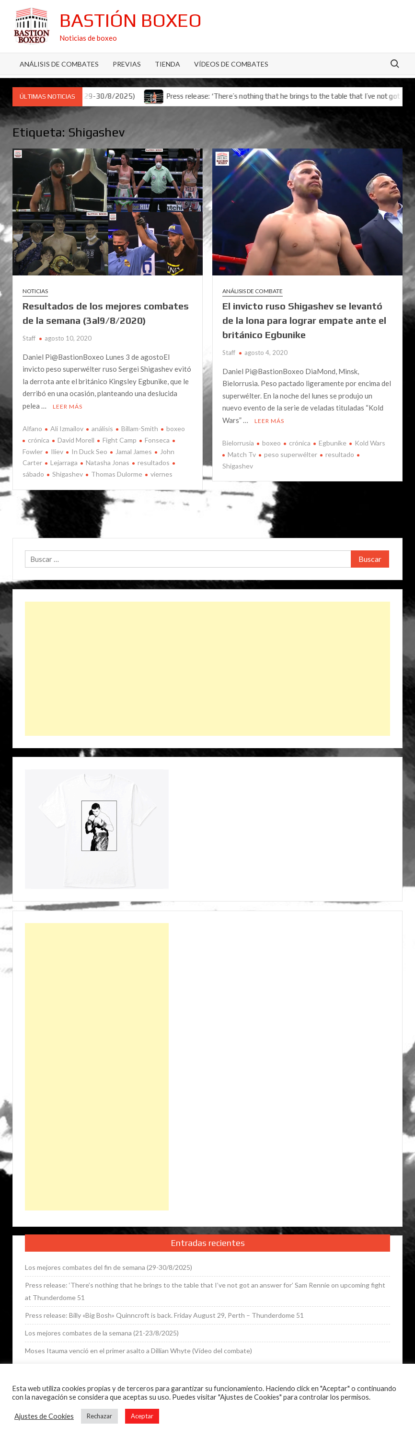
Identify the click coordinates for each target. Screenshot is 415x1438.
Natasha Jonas (107, 462)
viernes (161, 474)
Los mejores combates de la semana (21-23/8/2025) (102, 1333)
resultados (154, 462)
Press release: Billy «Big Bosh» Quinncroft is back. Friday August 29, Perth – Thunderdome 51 (164, 1315)
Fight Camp (120, 440)
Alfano (32, 428)
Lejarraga (64, 462)
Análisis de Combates (59, 64)
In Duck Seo (89, 451)
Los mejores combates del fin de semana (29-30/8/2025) (108, 1267)
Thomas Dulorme (116, 474)
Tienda (167, 64)
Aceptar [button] (142, 1416)
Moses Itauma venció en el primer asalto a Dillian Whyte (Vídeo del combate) (138, 1351)
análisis (102, 428)
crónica (38, 440)
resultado (339, 454)
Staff (29, 338)
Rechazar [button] (99, 1416)
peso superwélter (290, 454)
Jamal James (133, 451)
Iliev (57, 451)
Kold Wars (370, 443)
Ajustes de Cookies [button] (44, 1416)
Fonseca (157, 440)
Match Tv (242, 454)
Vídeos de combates (231, 64)
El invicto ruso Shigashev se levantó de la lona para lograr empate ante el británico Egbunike (304, 320)
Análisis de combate (252, 291)
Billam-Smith (139, 428)
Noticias (35, 291)
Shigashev (67, 474)
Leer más (67, 406)
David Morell (76, 440)
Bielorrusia (238, 443)
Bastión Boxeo (130, 20)
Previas (127, 64)
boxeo (175, 428)
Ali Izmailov (66, 428)
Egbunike (332, 443)
